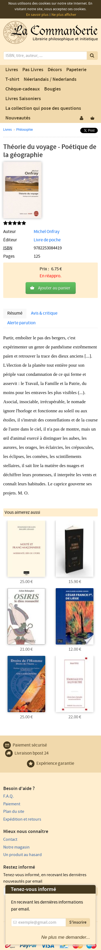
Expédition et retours (22, 819)
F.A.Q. (8, 796)
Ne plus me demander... (65, 937)
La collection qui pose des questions (43, 108)
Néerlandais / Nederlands (50, 79)
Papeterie (76, 70)
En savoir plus (37, 14)
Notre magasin (16, 847)
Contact (10, 839)
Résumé (14, 313)
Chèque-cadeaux (22, 89)
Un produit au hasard (22, 854)
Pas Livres (32, 70)
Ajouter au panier (54, 288)
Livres (11, 70)
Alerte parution (21, 323)
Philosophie (24, 130)
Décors (55, 70)
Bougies (52, 89)
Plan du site (13, 811)
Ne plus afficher (63, 14)
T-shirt (12, 79)
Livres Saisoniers (23, 99)
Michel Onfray (47, 232)
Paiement (11, 804)
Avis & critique (44, 313)
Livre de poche (47, 240)
